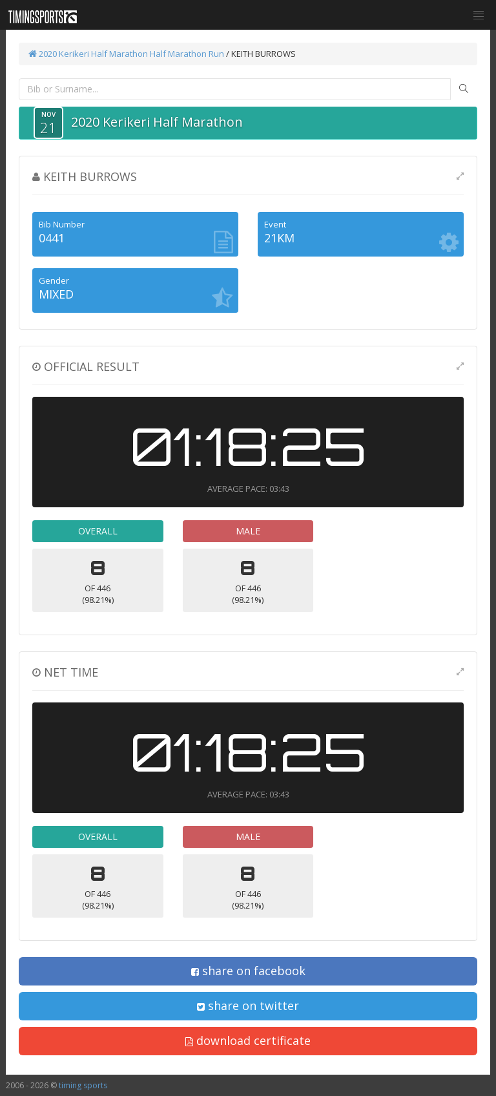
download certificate (248, 1040)
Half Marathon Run (187, 53)
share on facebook (248, 970)
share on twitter (248, 1005)
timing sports (83, 1085)
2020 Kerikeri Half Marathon (88, 53)
